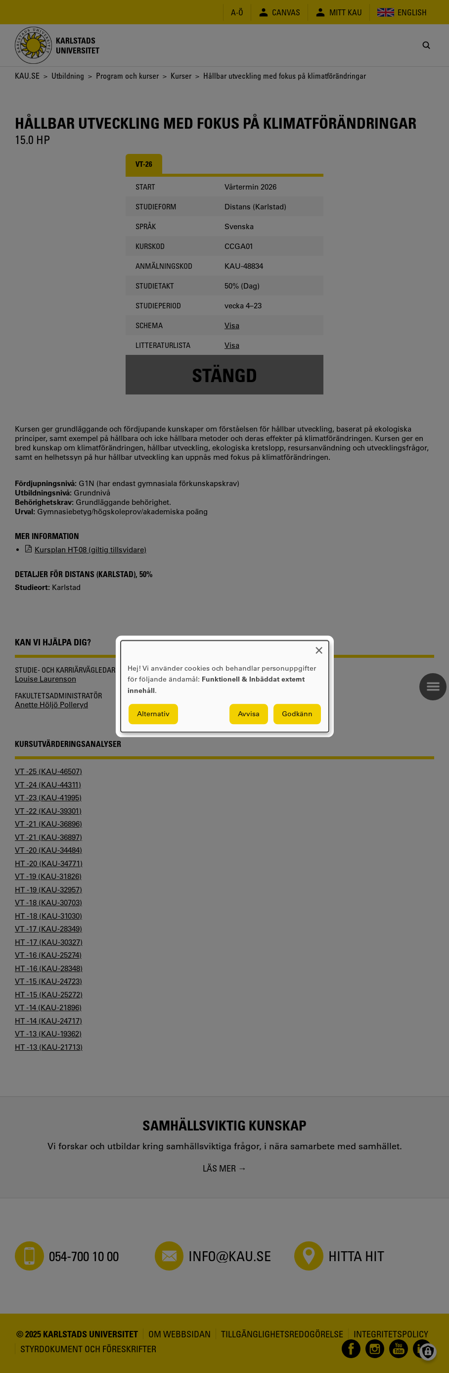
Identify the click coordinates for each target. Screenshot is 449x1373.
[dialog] (225, 686)
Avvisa (249, 714)
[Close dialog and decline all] (319, 646)
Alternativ (153, 714)
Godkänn (297, 714)
